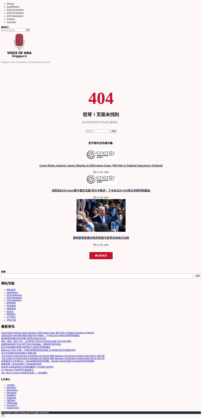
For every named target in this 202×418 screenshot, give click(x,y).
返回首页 (101, 255)
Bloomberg (12, 390)
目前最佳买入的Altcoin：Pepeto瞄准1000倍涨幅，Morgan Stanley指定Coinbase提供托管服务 (48, 361)
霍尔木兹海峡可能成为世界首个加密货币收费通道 (25, 347)
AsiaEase (11, 398)
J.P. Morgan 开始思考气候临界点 (17, 370)
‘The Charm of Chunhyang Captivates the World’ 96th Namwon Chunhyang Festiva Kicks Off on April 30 (53, 356)
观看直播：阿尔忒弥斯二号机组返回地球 (21, 364)
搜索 (3, 272)
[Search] (28, 30)
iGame (11, 19)
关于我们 (11, 317)
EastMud (11, 395)
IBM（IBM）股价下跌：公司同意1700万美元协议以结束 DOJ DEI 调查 (36, 341)
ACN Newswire (15, 13)
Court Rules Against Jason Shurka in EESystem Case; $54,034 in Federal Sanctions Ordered (100, 165)
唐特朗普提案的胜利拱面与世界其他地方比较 (101, 237)
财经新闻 (11, 303)
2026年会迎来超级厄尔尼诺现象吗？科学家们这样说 (27, 367)
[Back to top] (3, 415)
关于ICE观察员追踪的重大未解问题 (18, 353)
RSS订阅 (11, 320)
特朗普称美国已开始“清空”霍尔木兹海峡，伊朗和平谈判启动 (31, 344)
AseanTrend (13, 408)
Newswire (11, 393)
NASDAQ (11, 387)
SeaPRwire (13, 6)
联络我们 (11, 314)
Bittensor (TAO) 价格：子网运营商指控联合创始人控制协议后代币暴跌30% (38, 350)
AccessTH (12, 405)
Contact (11, 22)
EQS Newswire (15, 9)
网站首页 (11, 290)
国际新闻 (11, 309)
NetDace (11, 400)
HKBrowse (12, 403)
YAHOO (11, 385)
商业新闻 (11, 306)
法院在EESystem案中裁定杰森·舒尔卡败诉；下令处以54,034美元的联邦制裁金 (101, 190)
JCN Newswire (15, 16)
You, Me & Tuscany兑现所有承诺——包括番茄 (24, 373)
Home (10, 3)
